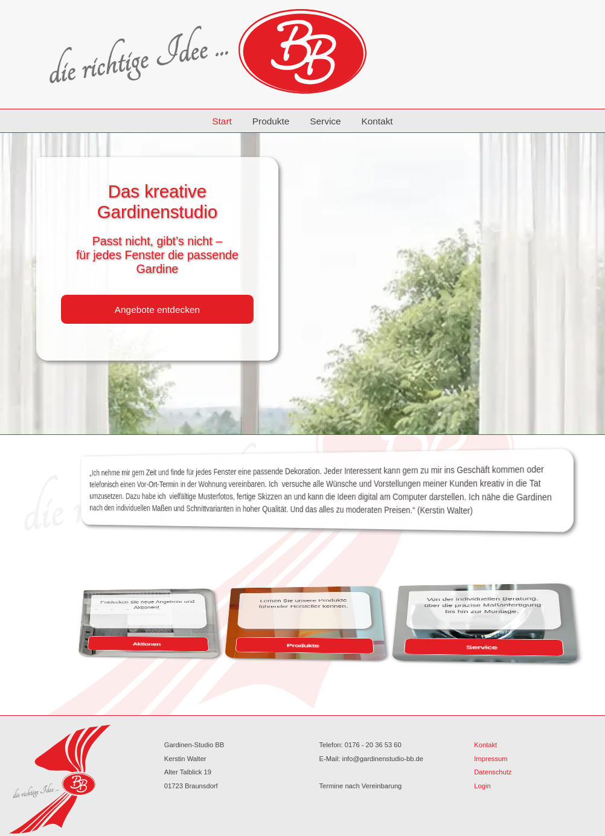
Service (325, 121)
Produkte (271, 121)
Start (222, 121)
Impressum (490, 758)
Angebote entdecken (157, 309)
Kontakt (376, 121)
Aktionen (176, 643)
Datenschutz (492, 772)
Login (482, 785)
